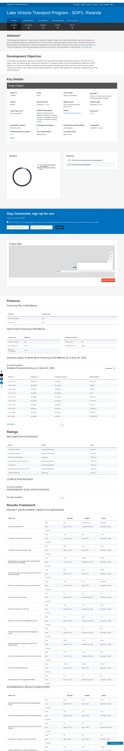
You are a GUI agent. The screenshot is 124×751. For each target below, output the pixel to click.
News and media (58, 20)
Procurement (28, 20)
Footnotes (10, 424)
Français (95, 4)
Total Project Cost (17, 110)
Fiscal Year (94, 110)
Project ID (13, 93)
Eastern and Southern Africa (72, 113)
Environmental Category (45, 125)
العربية (100, 4)
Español (89, 4)
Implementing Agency (44, 110)
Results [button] (72, 27)
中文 (111, 4)
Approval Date (68, 102)
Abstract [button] (14, 27)
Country (13, 102)
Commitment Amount (17, 125)
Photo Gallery (72, 20)
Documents (43, 20)
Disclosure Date (42, 102)
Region (65, 110)
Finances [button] (43, 27)
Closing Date (94, 125)
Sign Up (59, 227)
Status (39, 93)
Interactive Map (108, 280)
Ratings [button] (57, 27)
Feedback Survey (115, 743)
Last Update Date (69, 132)
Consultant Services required (20, 132)
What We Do (10, 4)
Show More (87, 47)
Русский (106, 4)
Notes (12, 138)
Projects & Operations (21, 4)
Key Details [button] (28, 27)
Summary (14, 20)
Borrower (94, 93)
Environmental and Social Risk (73, 125)
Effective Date (95, 102)
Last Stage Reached (44, 132)
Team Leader (68, 93)
